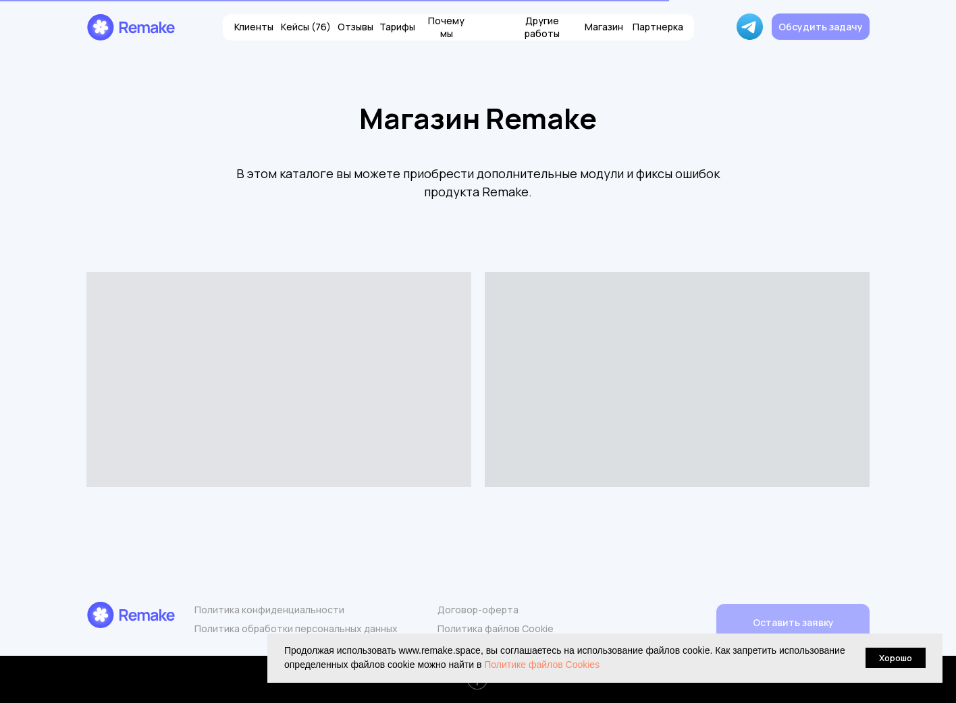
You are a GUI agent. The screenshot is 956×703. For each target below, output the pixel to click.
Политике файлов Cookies (542, 664)
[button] (821, 26)
